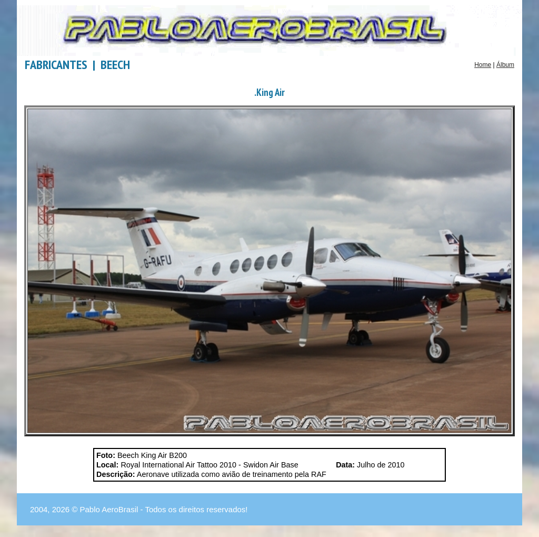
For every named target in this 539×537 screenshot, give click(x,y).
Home (482, 65)
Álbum (505, 65)
